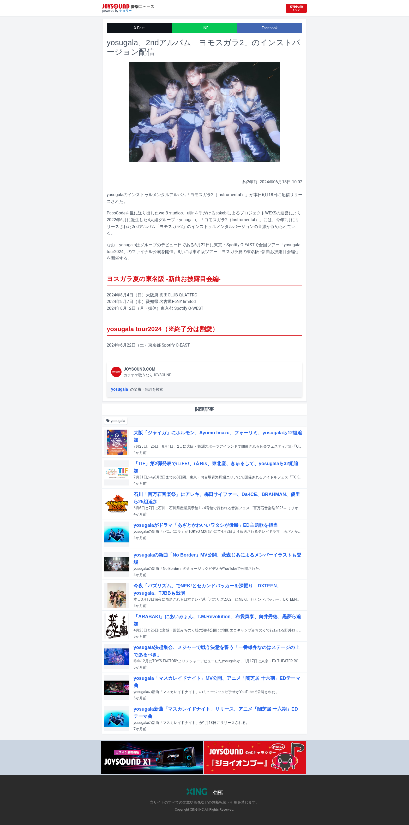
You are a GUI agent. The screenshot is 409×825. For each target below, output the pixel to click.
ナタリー (125, 11)
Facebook (270, 28)
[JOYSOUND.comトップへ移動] (296, 8)
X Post (139, 28)
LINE (204, 28)
